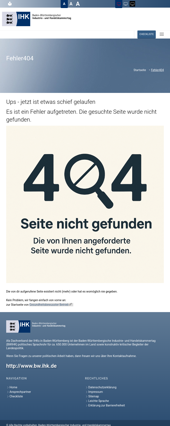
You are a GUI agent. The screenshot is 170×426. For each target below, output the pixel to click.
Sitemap (92, 396)
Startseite (139, 70)
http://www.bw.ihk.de (31, 366)
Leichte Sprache (97, 401)
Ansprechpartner (18, 392)
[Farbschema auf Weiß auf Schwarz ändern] (132, 4)
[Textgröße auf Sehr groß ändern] (78, 4)
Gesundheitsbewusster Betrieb (48, 304)
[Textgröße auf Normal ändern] (64, 4)
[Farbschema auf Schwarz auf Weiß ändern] (125, 4)
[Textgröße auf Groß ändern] (71, 4)
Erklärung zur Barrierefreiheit (105, 405)
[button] (162, 34)
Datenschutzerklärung (100, 387)
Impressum (94, 392)
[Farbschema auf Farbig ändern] (119, 4)
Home (11, 387)
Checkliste (146, 34)
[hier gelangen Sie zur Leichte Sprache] (9, 4)
